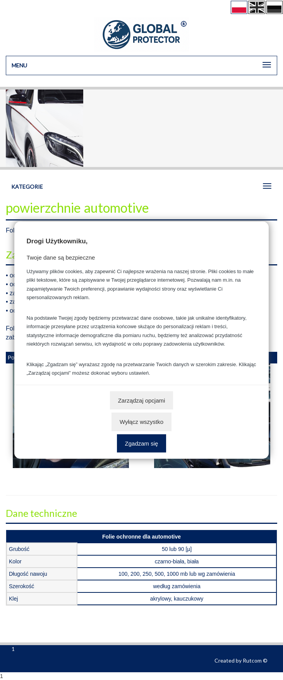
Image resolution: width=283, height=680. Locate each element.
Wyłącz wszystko (141, 421)
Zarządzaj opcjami (141, 400)
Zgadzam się (141, 443)
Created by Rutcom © (241, 660)
